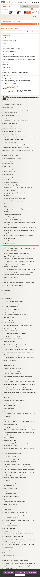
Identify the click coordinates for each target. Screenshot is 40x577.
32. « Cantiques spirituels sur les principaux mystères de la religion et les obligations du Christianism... (18, 85)
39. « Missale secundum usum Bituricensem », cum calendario (12, 91)
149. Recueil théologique (6, 259)
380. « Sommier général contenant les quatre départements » (12, 550)
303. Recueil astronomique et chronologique (9, 442)
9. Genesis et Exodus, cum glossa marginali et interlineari (11, 48)
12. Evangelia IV (4, 53)
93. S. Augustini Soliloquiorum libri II (8, 169)
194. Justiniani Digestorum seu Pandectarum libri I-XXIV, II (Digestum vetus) (14, 323)
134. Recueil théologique (6, 233)
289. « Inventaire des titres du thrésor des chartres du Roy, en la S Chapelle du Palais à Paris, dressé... (18, 421)
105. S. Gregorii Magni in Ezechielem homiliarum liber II (11, 188)
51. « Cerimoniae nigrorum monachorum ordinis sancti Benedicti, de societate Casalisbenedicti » (17, 110)
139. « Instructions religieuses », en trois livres (9, 250)
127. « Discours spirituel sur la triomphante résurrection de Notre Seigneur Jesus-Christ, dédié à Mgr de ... (19, 222)
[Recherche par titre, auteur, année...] (18, 9)
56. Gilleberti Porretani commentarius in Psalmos (10, 117)
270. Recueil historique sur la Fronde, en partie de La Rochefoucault (13, 400)
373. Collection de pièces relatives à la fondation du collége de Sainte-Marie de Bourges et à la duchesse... (18, 539)
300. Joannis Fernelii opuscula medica (8, 437)
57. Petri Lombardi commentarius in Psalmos (9, 118)
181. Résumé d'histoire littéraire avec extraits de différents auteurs (12, 304)
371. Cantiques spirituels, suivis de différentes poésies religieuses (12, 536)
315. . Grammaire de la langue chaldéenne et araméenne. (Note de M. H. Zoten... (19, 459)
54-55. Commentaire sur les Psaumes (8, 115)
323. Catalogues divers (5, 467)
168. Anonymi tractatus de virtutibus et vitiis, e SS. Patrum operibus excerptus (14, 287)
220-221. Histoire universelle (6, 362)
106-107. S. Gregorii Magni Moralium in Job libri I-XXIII (10, 190)
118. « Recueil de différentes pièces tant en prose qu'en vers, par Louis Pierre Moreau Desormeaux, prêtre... (19, 208)
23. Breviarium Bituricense (6, 70)
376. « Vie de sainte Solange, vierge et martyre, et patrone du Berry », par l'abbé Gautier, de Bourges (18, 544)
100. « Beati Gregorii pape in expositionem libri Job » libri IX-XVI (12, 180)
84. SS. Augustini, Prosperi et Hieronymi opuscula (10, 155)
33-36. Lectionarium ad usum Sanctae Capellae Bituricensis (11, 86)
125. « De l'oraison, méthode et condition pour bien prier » (11, 219)
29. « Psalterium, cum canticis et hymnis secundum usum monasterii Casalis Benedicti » (16, 80)
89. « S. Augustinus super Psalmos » (7, 163)
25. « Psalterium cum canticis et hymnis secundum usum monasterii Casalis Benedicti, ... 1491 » (17, 73)
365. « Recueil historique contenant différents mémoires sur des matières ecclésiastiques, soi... (19, 526)
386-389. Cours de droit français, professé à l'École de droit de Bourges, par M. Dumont (16, 560)
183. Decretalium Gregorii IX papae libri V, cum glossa (10, 307)
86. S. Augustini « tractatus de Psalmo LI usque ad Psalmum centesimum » (14, 158)
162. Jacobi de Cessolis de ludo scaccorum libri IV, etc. (10, 277)
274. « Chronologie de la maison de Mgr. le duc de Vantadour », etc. (12, 403)
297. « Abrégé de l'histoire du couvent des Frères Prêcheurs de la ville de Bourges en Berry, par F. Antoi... (18, 432)
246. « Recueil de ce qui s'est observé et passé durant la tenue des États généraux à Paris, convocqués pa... (19, 390)
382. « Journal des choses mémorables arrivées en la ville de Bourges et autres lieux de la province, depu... (18, 553)
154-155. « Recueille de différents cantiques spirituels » (10, 266)
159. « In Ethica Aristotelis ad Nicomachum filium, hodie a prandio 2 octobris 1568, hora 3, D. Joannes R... (18, 272)
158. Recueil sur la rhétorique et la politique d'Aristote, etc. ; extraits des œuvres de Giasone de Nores (18, 271)
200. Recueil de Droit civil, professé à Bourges (9, 330)
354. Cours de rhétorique (6, 510)
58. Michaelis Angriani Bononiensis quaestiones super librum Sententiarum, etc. (15, 120)
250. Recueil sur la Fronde (6, 397)
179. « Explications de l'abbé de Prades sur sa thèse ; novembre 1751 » (13, 301)
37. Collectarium (4, 88)
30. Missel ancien (5, 81)
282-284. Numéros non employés (7, 414)
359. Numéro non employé (6, 518)
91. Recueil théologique (6, 166)
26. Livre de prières (5, 75)
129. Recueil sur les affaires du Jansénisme (9, 225)
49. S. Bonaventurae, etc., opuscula (7, 107)
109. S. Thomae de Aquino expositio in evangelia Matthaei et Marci (12, 193)
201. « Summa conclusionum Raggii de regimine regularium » (12, 331)
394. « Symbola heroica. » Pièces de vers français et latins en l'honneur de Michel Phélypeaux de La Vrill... (19, 566)
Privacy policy (20, 575)
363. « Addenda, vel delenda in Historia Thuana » (10, 523)
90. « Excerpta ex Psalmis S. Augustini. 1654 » (9, 164)
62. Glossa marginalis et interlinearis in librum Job (10, 126)
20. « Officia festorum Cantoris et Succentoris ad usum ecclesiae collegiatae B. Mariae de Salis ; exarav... (19, 65)
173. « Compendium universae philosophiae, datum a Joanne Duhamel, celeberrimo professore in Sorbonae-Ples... (19, 295)
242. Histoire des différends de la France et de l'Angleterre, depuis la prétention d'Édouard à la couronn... (19, 384)
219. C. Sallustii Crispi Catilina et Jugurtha (9, 360)
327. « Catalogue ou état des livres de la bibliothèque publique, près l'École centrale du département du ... (18, 474)
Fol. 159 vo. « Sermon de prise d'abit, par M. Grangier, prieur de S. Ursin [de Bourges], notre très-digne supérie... (19, 248)
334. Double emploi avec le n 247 (7, 480)
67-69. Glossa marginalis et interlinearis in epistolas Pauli (11, 134)
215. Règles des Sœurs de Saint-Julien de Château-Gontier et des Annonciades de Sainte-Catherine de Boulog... (18, 354)
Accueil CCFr (3, 16)
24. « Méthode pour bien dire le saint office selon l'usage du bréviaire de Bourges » (15, 72)
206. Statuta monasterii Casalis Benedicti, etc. (9, 339)
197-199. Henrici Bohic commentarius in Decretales (10, 328)
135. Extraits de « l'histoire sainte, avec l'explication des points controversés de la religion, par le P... (18, 235)
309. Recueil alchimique (6, 450)
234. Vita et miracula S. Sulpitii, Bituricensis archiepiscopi (11, 373)
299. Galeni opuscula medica (6, 435)
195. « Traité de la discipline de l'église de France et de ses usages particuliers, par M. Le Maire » (17, 325)
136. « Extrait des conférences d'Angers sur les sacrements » (11, 236)
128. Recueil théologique (6, 224)
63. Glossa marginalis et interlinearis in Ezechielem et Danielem (12, 128)
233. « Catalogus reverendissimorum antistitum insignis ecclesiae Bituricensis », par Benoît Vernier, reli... (19, 371)
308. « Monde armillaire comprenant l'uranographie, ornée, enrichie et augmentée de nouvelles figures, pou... (19, 448)
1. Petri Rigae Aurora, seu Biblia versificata (9, 37)
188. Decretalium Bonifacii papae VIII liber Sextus (10, 315)
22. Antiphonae (4, 69)
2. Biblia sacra (4, 38)
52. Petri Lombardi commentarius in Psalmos (9, 112)
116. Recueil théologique (6, 204)
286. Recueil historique (5, 418)
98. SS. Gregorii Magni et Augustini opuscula (9, 177)
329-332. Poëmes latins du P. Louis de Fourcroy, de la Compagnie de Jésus (14, 477)
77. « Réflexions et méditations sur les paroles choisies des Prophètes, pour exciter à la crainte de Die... (18, 144)
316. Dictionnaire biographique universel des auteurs (10, 461)
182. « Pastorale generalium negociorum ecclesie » (10, 306)
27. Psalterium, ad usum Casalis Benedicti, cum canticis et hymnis (12, 77)
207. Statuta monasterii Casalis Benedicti (8, 341)
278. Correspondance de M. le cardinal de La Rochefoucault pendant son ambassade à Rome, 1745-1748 (18, 410)
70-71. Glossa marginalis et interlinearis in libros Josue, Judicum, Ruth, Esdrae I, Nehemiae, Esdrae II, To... (19, 136)
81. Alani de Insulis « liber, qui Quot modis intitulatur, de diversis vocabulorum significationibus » (17, 150)
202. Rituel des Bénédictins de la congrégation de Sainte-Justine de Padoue (14, 333)
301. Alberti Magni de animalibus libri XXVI (9, 438)
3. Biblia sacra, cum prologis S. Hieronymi (9, 40)
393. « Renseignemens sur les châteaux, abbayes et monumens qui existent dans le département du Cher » (19, 565)
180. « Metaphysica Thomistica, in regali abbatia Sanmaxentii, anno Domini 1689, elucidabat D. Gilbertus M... (19, 303)
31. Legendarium (5, 83)
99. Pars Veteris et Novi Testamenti (7, 179)
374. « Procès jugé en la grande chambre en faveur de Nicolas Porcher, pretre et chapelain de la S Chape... (18, 541)
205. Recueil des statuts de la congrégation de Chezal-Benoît (12, 338)
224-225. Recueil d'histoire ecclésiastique (8, 366)
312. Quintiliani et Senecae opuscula (8, 454)
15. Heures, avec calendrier (6, 57)
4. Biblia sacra (4, 41)
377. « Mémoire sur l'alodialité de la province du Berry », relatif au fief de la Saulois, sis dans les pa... (18, 545)
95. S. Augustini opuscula (6, 172)
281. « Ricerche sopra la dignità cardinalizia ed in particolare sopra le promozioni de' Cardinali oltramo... (19, 413)
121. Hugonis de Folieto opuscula (7, 212)
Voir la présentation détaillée (32, 31)
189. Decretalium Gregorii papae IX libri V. (8, 317)
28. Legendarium (5, 78)
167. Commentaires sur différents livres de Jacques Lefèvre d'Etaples (13, 285)
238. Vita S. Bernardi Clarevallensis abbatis (9, 378)
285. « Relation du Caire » (6, 416)
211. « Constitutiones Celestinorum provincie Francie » (10, 347)
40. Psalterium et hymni (6, 93)
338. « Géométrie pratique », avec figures (8, 486)
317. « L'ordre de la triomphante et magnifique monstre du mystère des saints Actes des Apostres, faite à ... (19, 462)
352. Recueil (4, 507)
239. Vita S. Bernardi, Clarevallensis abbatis (9, 379)
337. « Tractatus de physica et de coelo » (8, 485)
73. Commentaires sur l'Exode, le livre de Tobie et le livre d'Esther (12, 139)
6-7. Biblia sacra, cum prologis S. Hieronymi (9, 45)
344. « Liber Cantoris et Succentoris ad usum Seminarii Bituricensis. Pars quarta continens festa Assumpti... (19, 494)
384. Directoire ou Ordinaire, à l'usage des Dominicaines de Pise (12, 557)
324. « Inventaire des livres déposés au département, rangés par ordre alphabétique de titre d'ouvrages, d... (18, 469)
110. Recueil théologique (6, 195)
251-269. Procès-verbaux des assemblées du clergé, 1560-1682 (12, 398)
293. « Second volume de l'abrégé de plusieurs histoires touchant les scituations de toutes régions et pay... (19, 427)
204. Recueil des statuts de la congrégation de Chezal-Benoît (12, 336)
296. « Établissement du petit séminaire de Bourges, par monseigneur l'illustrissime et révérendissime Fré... (19, 430)
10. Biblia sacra (4, 49)
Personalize (32, 572)
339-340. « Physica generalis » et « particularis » (9, 488)
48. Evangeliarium (5, 105)
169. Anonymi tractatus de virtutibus (8, 288)
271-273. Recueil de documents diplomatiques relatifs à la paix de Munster (14, 402)
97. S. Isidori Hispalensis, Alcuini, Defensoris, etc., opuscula (11, 176)
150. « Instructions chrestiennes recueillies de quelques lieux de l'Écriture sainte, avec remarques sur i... (18, 261)
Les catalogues (6, 6)
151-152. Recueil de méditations (7, 263)
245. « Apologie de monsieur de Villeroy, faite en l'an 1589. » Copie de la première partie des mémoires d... (19, 389)
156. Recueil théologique (6, 267)
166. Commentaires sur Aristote (7, 283)
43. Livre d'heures (5, 97)
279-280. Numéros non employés (7, 411)
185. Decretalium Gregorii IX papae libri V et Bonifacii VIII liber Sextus (13, 311)
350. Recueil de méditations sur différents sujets (9, 504)
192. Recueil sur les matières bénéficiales (8, 322)
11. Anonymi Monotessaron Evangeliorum (9, 51)
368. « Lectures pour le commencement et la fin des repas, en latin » (14, 531)
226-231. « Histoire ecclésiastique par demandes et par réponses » (12, 368)
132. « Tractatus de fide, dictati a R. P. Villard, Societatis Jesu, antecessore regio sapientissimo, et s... (18, 230)
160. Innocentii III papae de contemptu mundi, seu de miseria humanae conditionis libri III (16, 274)
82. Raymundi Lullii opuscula (6, 152)
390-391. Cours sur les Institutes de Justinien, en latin (10, 561)
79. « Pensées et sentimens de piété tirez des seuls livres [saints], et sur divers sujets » (15, 147)
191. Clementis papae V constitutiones (8, 320)
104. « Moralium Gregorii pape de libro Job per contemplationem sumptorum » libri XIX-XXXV (17, 187)
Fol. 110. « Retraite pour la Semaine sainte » (10, 243)
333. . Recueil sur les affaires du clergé (9, 478)
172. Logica (4, 293)
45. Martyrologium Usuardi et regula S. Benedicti (10, 101)
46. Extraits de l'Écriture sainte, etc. (7, 102)
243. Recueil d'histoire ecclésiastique (8, 386)
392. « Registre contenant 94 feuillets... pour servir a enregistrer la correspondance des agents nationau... (19, 563)
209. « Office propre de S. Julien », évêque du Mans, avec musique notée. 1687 (14, 344)
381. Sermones (4, 552)
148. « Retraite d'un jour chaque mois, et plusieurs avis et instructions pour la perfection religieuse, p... (18, 258)
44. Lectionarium (5, 99)
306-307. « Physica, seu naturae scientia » (8, 446)
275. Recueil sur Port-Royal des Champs (8, 405)
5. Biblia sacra (4, 43)
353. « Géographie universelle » (7, 509)
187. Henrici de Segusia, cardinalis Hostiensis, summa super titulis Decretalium (15, 314)
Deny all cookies (21, 572)
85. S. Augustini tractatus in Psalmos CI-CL (9, 156)
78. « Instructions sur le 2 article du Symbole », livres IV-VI (11, 145)
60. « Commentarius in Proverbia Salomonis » (9, 123)
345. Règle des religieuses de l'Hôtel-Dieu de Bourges (10, 496)
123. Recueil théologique (6, 216)
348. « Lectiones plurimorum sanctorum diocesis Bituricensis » (13, 501)
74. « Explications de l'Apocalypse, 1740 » (8, 140)
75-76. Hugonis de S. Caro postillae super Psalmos (10, 142)
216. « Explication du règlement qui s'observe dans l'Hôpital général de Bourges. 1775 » (16, 355)
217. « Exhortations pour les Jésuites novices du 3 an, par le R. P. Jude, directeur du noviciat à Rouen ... (18, 357)
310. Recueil (4, 451)
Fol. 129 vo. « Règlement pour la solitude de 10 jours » (11, 246)
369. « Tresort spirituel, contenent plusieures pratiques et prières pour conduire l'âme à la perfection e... (18, 533)
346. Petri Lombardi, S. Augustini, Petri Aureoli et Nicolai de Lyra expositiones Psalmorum (16, 498)
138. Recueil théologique (6, 240)
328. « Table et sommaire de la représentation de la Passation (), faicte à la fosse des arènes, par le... (18, 475)
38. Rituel (3, 89)
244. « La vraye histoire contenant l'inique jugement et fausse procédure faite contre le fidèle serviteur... (18, 387)
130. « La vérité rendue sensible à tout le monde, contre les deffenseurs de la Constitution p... (19, 227)
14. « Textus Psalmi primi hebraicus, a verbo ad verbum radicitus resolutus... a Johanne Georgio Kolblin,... (19, 56)
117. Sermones (4, 206)
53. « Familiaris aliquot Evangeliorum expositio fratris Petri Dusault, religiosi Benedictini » (16, 113)
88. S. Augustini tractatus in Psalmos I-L (8, 161)
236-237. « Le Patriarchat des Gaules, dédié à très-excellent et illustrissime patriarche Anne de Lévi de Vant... (19, 376)
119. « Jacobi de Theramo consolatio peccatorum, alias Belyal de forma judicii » (15, 209)
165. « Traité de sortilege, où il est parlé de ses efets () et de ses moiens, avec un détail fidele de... (18, 282)
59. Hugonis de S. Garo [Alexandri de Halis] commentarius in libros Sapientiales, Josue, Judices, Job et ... (19, 121)
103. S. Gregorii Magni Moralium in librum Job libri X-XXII (11, 185)
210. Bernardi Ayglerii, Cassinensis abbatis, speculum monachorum (13, 346)
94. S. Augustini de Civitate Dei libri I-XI (8, 171)
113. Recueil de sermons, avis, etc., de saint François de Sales (12, 200)
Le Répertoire (25, 6)
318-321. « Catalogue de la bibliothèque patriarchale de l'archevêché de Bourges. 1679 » (16, 464)
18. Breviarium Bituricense (6, 62)
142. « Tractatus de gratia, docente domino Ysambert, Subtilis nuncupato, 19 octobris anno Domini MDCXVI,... (19, 255)
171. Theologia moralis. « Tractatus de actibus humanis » (11, 291)
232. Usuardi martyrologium (6, 370)
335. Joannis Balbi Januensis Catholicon (8, 482)
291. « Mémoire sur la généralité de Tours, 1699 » (9, 424)
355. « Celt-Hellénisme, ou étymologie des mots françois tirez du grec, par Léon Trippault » (16, 512)
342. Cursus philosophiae (6, 491)
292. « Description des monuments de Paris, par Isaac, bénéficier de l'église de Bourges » (16, 426)
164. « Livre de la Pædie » (6, 280)
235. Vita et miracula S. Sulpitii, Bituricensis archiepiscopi (11, 374)
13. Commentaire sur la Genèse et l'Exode (8, 54)
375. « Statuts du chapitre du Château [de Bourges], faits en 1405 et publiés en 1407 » (15, 542)
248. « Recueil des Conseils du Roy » (7, 394)
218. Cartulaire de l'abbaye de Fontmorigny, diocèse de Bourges (12, 358)
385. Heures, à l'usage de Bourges (7, 558)
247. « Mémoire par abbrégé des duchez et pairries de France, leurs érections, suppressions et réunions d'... (19, 392)
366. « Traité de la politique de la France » (8, 528)
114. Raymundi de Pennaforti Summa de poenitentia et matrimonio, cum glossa (15, 201)
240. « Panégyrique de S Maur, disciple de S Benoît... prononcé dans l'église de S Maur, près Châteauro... (19, 381)
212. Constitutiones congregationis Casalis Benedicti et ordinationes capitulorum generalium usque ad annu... (19, 349)
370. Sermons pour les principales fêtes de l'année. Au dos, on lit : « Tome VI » (14, 534)
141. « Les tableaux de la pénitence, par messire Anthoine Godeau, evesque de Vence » (15, 253)
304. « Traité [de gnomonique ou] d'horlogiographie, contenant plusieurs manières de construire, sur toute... (19, 443)
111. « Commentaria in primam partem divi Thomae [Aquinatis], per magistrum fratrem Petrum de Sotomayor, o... (19, 196)
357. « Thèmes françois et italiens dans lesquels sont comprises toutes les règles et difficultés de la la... (18, 515)
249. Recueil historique (5, 395)
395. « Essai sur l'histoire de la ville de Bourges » (9, 568)
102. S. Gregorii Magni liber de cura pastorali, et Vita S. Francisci (12, 184)
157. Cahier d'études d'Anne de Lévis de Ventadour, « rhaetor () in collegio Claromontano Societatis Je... (19, 269)
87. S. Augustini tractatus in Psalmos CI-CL (9, 160)
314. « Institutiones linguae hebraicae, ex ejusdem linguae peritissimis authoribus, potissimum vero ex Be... (19, 458)
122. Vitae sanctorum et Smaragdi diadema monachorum (11, 214)
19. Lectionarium (5, 64)
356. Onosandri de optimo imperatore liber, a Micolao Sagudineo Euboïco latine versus (16, 514)
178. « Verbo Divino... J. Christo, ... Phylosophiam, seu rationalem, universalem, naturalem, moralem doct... (19, 299)
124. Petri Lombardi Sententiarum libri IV (8, 217)
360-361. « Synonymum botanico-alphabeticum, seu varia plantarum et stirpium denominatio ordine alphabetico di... (19, 520)
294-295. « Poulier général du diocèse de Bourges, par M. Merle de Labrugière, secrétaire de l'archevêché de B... (19, 429)
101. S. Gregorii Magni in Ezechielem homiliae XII (10, 182)
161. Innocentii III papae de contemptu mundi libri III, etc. (11, 275)
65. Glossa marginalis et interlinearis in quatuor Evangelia (11, 131)
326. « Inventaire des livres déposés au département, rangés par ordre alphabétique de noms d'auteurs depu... (19, 472)
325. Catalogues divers (5, 470)
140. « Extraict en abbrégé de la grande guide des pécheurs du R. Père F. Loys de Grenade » (16, 251)
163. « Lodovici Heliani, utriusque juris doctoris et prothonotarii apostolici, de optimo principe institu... (18, 279)
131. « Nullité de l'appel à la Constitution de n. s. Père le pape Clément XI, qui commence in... (19, 228)
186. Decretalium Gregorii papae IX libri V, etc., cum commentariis (12, 312)
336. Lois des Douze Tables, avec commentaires (9, 483)
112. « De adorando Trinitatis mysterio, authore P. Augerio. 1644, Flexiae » (14, 198)
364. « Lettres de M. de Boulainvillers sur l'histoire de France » (12, 525)
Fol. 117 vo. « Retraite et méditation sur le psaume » (13, 245)
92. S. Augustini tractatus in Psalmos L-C (8, 168)
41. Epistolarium (4, 94)
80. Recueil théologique (6, 148)
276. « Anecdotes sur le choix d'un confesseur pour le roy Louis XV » (12, 406)
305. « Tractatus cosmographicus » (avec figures (9, 445)
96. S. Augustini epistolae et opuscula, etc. (9, 174)
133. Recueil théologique (6, 232)
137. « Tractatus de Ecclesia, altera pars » (8, 238)
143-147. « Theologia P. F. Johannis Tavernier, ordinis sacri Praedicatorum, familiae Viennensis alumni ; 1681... (19, 256)
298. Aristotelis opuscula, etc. (7, 434)
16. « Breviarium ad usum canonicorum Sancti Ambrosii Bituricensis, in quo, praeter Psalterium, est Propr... (19, 59)
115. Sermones (4, 203)
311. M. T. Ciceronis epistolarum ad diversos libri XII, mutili (11, 453)
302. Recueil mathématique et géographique (9, 440)
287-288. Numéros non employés (7, 419)
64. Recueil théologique (6, 129)
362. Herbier (4, 522)
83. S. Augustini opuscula (6, 153)
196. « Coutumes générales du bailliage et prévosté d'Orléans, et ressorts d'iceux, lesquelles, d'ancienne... (19, 327)
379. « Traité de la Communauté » (7, 549)
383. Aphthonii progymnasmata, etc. (8, 555)
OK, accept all (9, 572)
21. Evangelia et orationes (6, 67)
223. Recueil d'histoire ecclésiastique (8, 365)
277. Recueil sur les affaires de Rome (8, 408)
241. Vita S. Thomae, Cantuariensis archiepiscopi (10, 382)
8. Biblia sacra (4, 46)
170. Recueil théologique (6, 290)
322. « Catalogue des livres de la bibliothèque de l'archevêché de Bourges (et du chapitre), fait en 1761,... (19, 466)
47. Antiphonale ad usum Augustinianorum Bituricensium (11, 104)
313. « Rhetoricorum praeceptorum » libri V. (9, 456)
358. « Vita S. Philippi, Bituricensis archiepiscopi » (10, 517)
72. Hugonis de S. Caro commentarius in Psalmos (10, 137)
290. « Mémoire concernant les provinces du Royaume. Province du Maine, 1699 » (15, 422)
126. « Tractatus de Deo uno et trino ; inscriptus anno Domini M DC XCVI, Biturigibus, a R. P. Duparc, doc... (19, 220)
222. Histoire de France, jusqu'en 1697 (8, 363)
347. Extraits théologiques (6, 499)
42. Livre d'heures (5, 96)
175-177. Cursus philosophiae (7, 298)
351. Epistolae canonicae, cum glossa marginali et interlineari (12, 506)
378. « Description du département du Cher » (11, 547)
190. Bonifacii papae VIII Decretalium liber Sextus (10, 319)
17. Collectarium (4, 61)
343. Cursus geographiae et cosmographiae (9, 493)
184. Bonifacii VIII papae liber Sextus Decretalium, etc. (10, 309)
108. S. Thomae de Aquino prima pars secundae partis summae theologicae (14, 192)
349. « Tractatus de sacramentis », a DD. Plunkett (10, 502)
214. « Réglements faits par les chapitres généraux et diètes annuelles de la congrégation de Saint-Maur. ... (19, 352)
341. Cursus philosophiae (6, 490)
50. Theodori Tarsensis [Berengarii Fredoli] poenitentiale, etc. (12, 109)
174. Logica (4, 296)
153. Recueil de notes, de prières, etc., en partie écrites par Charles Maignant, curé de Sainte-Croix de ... (18, 264)
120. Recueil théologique (6, 211)
